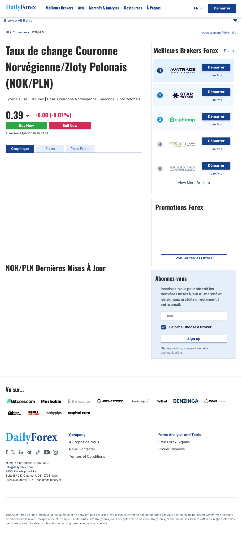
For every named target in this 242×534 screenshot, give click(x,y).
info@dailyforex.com (19, 467)
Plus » (229, 50)
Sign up (193, 339)
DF (7, 32)
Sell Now (70, 125)
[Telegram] (28, 452)
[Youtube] (47, 452)
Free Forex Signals (174, 442)
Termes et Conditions (87, 456)
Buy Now (26, 125)
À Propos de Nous (84, 442)
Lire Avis (216, 75)
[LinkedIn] (21, 452)
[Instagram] (55, 452)
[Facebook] (7, 452)
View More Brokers (194, 182)
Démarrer (216, 67)
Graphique (20, 148)
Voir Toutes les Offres (193, 258)
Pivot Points (80, 148)
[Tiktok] (37, 452)
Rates (50, 148)
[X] (13, 452)
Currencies (20, 32)
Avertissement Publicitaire (219, 32)
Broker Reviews (171, 449)
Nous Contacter (82, 449)
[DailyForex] (32, 438)
